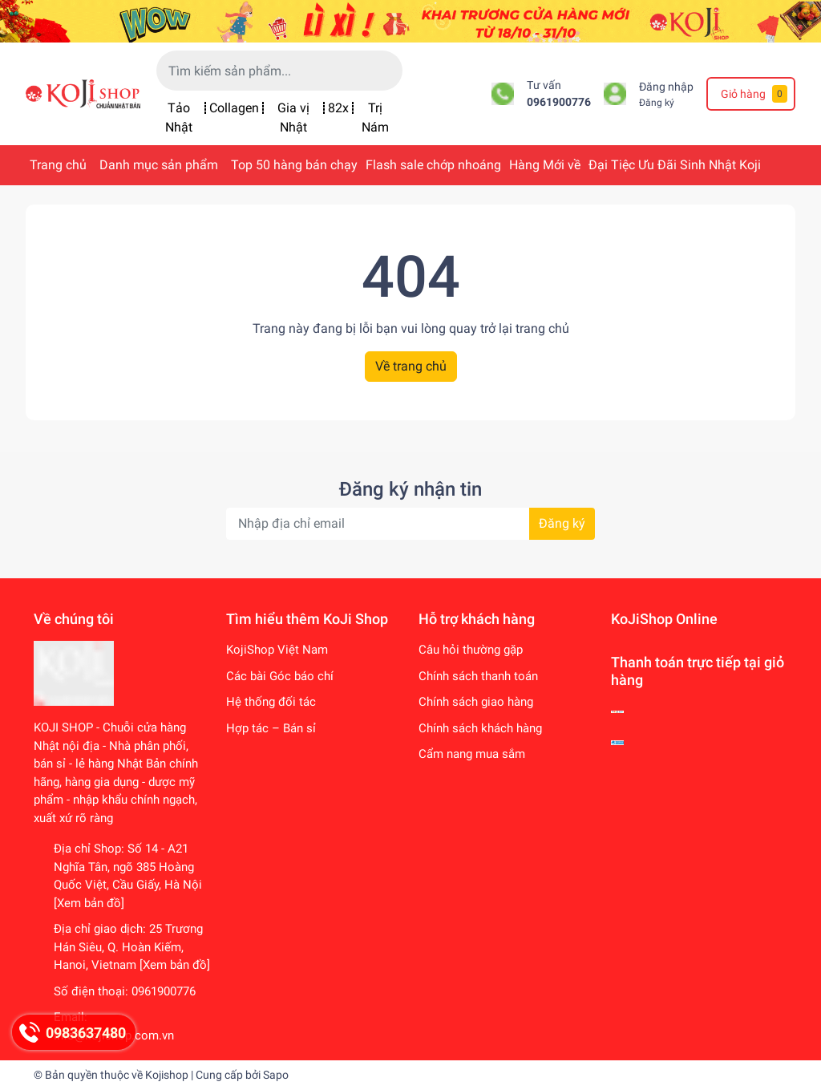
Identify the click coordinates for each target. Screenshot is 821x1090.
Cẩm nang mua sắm (472, 754)
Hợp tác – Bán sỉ (271, 728)
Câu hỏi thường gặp (471, 649)
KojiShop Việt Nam (277, 649)
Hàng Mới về (544, 164)
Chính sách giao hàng (476, 702)
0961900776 (559, 102)
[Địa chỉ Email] (410, 524)
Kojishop (166, 1074)
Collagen (234, 107)
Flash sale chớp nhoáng (433, 164)
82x (338, 107)
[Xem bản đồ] (89, 903)
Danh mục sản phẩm (158, 164)
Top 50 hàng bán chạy (294, 164)
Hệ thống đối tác (271, 702)
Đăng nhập (666, 87)
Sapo (276, 1074)
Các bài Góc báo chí (280, 676)
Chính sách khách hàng (480, 728)
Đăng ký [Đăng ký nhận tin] (562, 523)
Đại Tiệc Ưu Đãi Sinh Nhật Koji (674, 164)
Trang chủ (58, 164)
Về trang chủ (411, 366)
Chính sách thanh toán (478, 676)
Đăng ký (656, 102)
